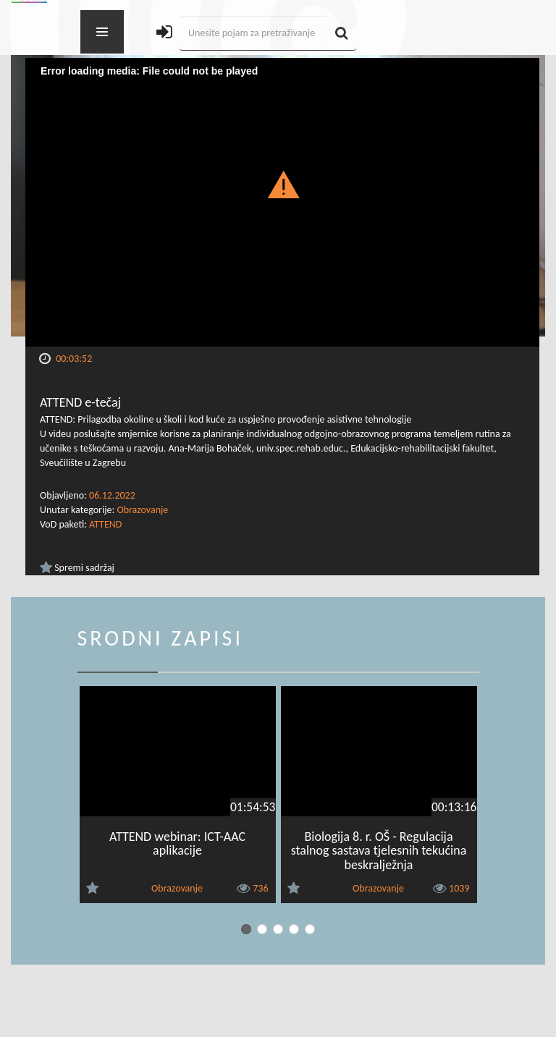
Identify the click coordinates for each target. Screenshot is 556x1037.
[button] (282, 184)
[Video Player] (282, 202)
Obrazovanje (142, 510)
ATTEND (105, 524)
